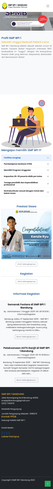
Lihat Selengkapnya (26, 264)
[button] (4, 18)
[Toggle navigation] (48, 6)
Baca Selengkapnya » (26, 336)
